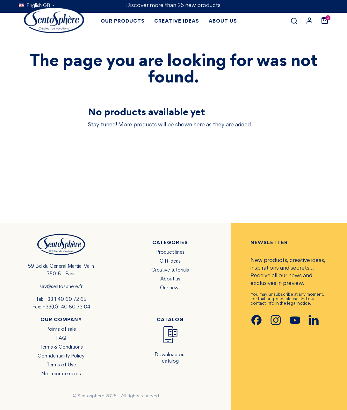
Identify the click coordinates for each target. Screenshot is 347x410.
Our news (170, 288)
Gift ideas (170, 261)
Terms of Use (61, 365)
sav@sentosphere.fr (61, 287)
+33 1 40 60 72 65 (65, 299)
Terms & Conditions (61, 347)
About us (170, 279)
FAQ (61, 338)
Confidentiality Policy (61, 356)
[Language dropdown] (37, 6)
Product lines (170, 252)
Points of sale (61, 329)
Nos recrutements (61, 374)
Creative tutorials (170, 270)
